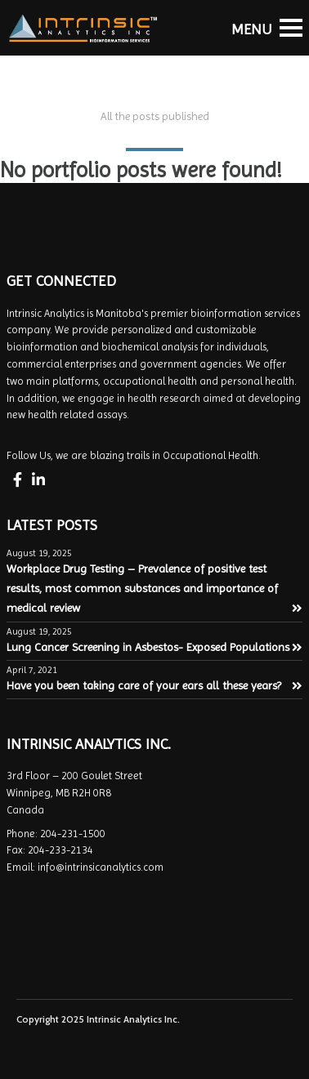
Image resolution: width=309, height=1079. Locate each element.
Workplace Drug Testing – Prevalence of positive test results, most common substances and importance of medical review (154, 588)
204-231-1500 (72, 833)
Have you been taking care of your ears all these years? (154, 685)
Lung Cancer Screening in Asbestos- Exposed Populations (154, 646)
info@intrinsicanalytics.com (100, 867)
